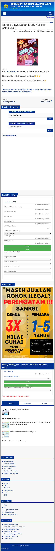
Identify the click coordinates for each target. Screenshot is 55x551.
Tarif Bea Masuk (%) (10, 211)
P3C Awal (7, 488)
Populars (10, 403)
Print (44, 31)
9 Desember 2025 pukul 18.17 (24, 123)
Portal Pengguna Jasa (10, 514)
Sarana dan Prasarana (11, 471)
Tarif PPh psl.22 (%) (10, 226)
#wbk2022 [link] (27, 92)
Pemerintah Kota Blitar (10, 531)
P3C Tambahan (8, 490)
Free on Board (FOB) (10, 202)
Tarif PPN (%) (8, 216)
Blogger (11, 548)
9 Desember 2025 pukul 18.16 (24, 112)
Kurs (5, 505)
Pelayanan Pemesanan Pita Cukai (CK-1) (23, 432)
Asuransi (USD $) (9, 236)
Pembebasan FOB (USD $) (12, 231)
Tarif (5, 485)
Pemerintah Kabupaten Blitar (12, 534)
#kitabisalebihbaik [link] (20, 89)
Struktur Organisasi (10, 464)
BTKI (5, 507)
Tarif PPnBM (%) (9, 221)
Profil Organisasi (9, 461)
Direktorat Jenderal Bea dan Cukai (14, 527)
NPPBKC (6, 483)
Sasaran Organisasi (10, 466)
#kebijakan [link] (47, 89)
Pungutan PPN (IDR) (10, 257)
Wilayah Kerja (8, 468)
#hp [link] (41, 89)
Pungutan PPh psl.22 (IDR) (12, 266)
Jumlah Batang (8, 371)
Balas (50, 119)
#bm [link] (32, 89)
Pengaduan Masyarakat (11, 510)
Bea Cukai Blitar (20, 31)
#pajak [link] (37, 89)
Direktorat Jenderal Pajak (11, 529)
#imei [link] (29, 89)
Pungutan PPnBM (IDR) (11, 261)
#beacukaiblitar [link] (7, 89)
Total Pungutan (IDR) (10, 271)
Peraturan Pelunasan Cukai (11, 418)
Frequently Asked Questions (19, 409)
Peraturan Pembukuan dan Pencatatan (14, 441)
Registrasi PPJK (9, 512)
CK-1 (5, 492)
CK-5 (5, 495)
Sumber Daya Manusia (11, 473)
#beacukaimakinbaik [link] (16, 92)
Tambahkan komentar (10, 135)
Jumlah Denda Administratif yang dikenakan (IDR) (18, 387)
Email (50, 31)
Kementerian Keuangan (11, 524)
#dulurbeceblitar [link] (12, 71)
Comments (27, 403)
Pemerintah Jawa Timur (11, 536)
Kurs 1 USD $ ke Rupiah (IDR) (13, 207)
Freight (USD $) (8, 240)
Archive (44, 403)
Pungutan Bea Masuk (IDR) (12, 252)
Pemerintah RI (8, 538)
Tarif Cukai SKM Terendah (11, 376)
